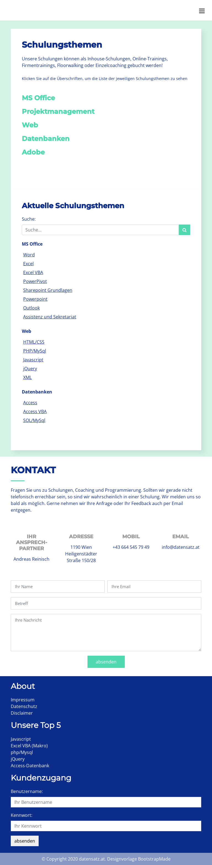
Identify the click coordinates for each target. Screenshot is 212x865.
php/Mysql (22, 752)
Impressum (23, 700)
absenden (106, 662)
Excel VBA (33, 272)
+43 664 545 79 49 (131, 547)
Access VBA (35, 411)
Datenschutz (24, 706)
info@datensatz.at (181, 547)
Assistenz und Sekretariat (49, 317)
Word (29, 255)
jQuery (30, 368)
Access (30, 403)
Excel (28, 264)
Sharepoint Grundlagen (47, 290)
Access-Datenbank (30, 766)
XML (27, 377)
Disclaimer (22, 713)
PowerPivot (35, 281)
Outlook (31, 308)
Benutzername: (27, 791)
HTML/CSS (33, 342)
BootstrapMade (154, 859)
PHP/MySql (34, 351)
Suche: (29, 219)
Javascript (33, 360)
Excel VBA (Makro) (29, 746)
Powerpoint (35, 299)
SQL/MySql (34, 420)
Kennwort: (21, 815)
